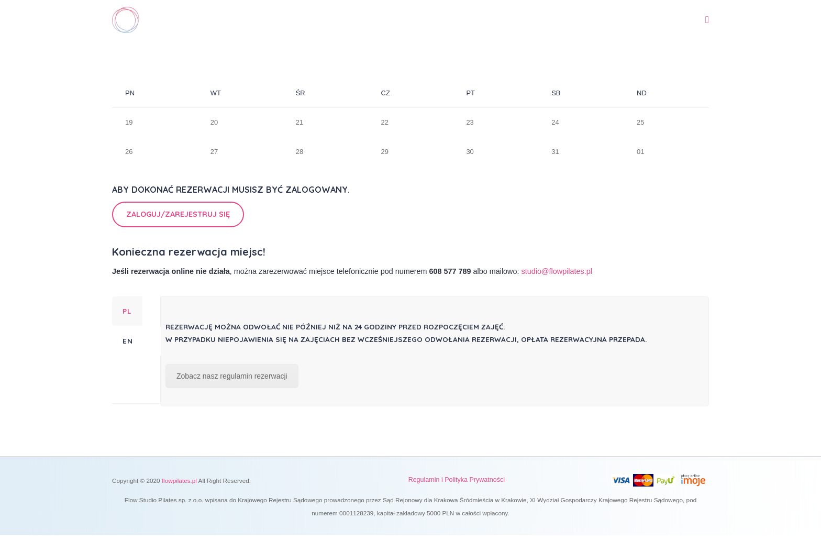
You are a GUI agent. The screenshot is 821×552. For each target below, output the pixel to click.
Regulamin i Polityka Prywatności (456, 479)
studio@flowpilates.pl (557, 271)
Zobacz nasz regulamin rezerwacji (231, 376)
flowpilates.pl (179, 480)
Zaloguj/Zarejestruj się (178, 214)
